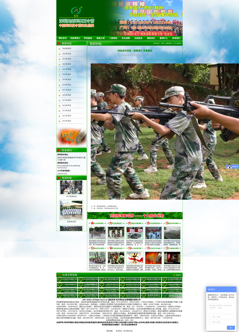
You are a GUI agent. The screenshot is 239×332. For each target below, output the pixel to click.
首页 (162, 43)
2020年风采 (66, 74)
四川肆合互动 (128, 331)
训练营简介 (75, 38)
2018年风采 (66, 85)
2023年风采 (66, 59)
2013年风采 (66, 111)
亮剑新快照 (66, 48)
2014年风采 (66, 105)
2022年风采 (66, 64)
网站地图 (109, 331)
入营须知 (113, 38)
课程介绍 (101, 38)
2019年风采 (66, 79)
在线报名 (138, 38)
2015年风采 (66, 100)
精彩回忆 (151, 38)
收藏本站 (179, 275)
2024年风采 (66, 54)
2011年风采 (66, 121)
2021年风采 (66, 69)
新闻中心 (164, 38)
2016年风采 (66, 95)
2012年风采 (66, 116)
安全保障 (126, 38)
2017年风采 (66, 90)
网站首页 (63, 38)
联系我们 (176, 38)
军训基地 (88, 38)
